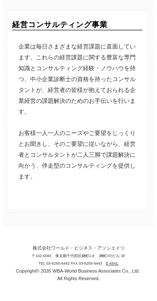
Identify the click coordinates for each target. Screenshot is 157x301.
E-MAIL (112, 263)
